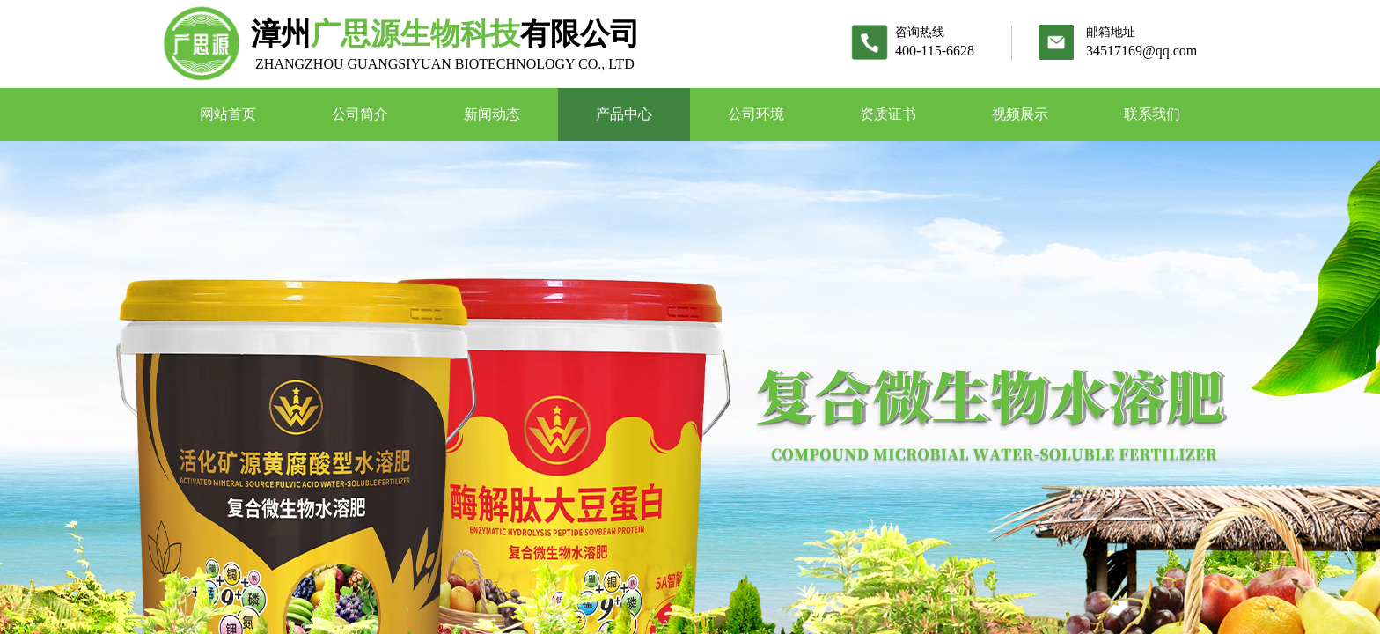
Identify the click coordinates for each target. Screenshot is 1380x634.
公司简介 (360, 114)
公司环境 (756, 114)
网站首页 (228, 114)
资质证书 (888, 114)
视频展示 (1020, 114)
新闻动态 (492, 114)
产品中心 (624, 114)
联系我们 (1152, 114)
